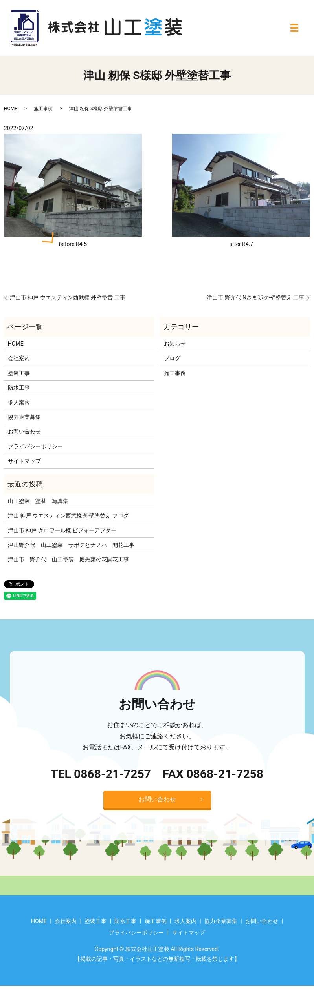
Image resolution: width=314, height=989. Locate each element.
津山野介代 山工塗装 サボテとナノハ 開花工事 (71, 545)
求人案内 (19, 402)
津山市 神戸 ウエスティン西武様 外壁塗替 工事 (67, 297)
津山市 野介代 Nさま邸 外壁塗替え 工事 (255, 297)
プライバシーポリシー (35, 446)
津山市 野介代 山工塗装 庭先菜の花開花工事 (68, 559)
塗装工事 (19, 373)
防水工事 (19, 387)
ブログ (172, 358)
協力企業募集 (24, 417)
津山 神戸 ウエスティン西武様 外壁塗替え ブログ (68, 515)
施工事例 (43, 108)
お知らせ (175, 344)
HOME (10, 108)
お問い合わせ (24, 431)
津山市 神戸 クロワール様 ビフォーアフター (62, 530)
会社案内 (19, 358)
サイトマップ (24, 461)
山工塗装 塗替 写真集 (38, 501)
